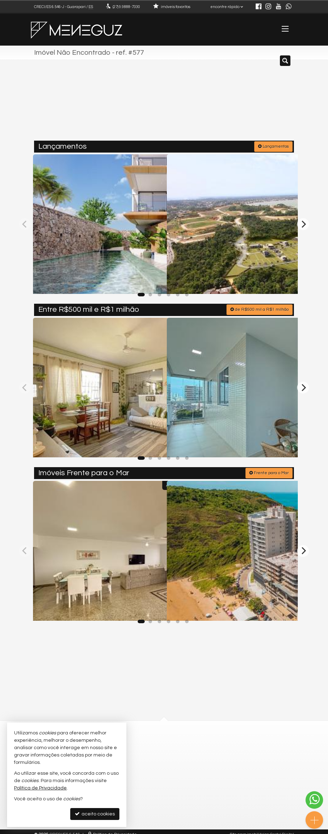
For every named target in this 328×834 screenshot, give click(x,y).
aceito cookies (95, 813)
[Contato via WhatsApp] (314, 800)
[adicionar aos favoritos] (153, 281)
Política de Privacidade (115, 828)
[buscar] (278, 103)
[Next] (303, 222)
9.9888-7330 (126, 7)
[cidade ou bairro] (226, 103)
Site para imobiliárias (249, 828)
